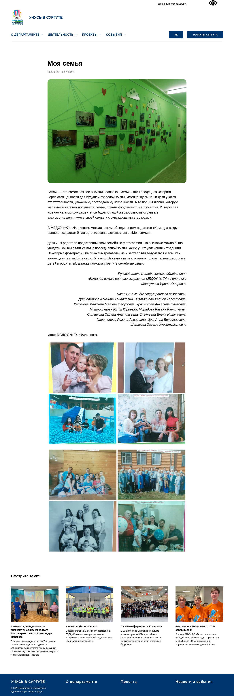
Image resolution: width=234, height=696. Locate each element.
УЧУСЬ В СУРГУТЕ (46, 17)
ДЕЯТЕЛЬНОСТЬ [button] (61, 34)
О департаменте (81, 682)
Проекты (129, 682)
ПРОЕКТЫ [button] (90, 34)
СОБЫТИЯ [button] (114, 34)
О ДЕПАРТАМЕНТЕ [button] (25, 34)
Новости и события (194, 682)
